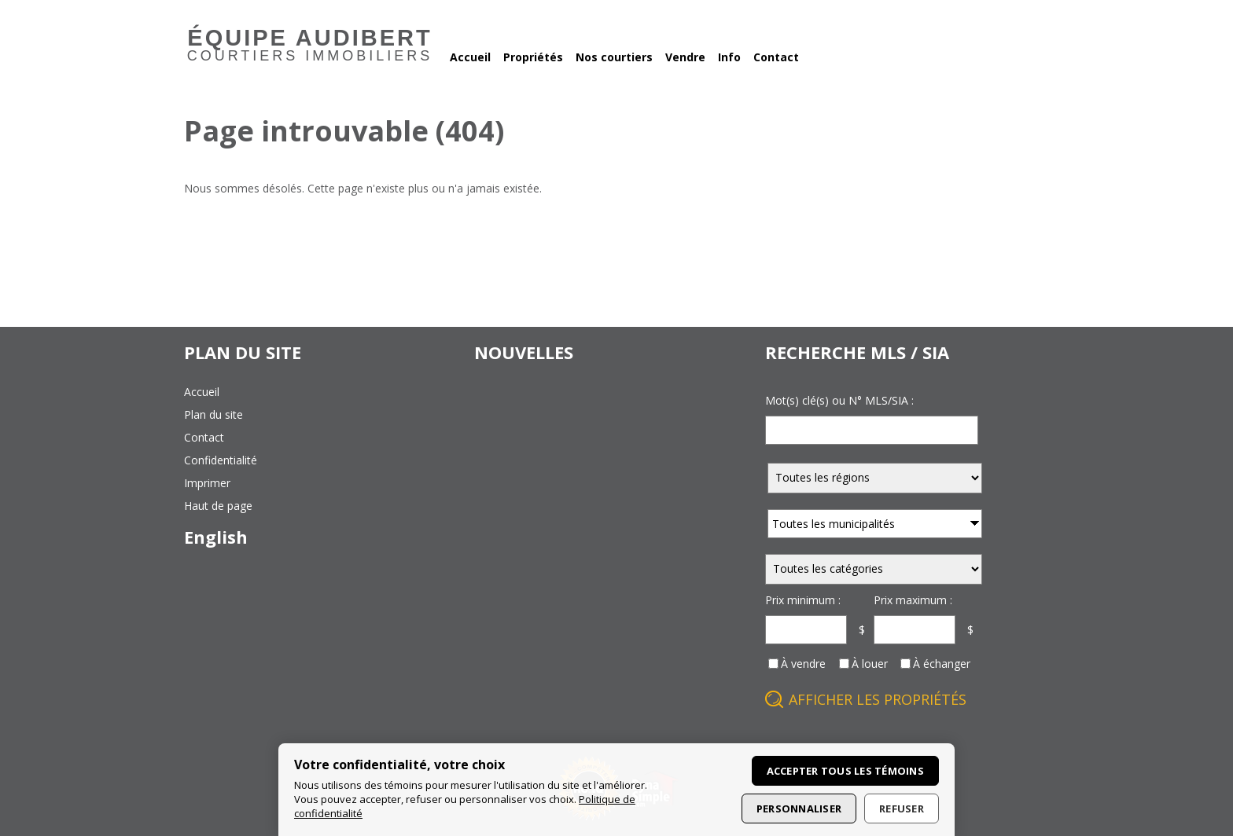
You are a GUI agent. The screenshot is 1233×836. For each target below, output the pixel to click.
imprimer (207, 482)
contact (204, 437)
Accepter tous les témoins (846, 771)
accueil (201, 391)
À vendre (803, 663)
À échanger (941, 663)
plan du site (213, 414)
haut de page (218, 505)
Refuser (901, 808)
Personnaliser (798, 808)
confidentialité (220, 460)
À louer (870, 663)
